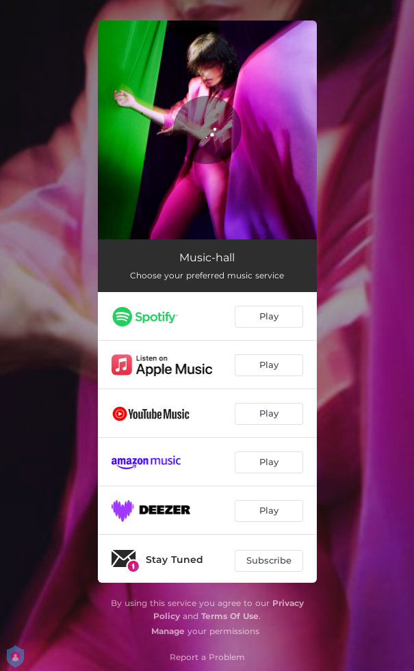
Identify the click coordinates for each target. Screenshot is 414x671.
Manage (168, 631)
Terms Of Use (230, 616)
